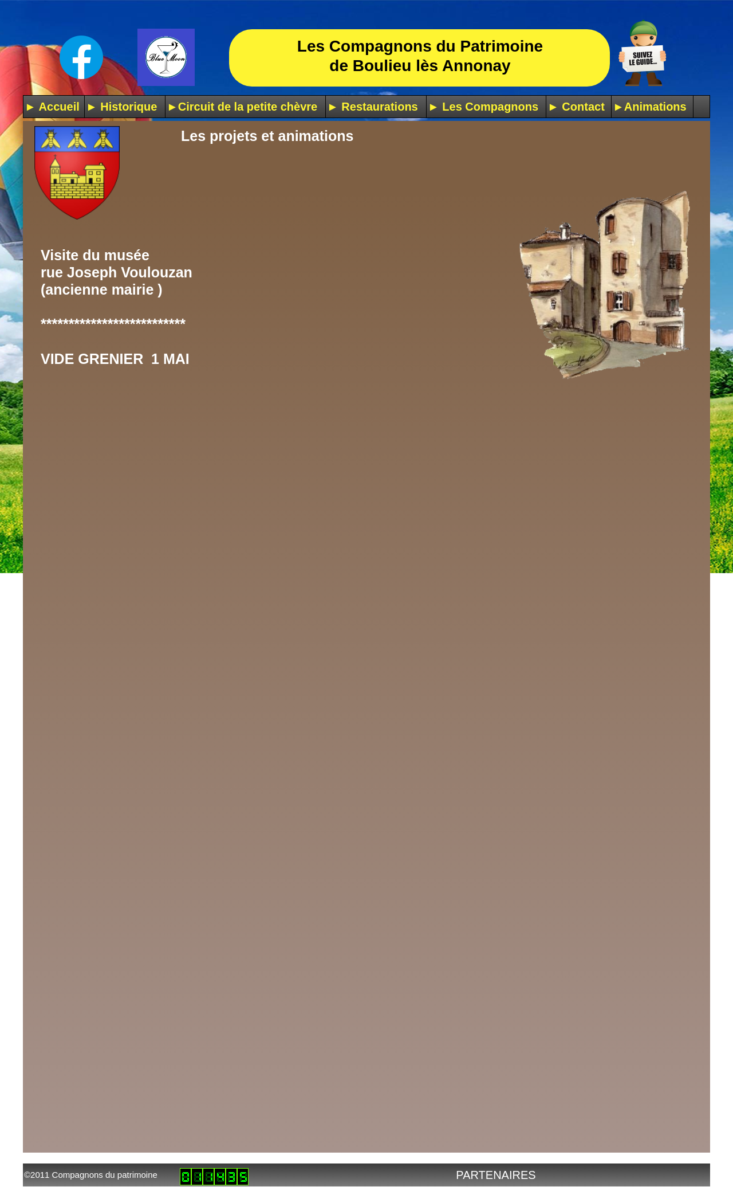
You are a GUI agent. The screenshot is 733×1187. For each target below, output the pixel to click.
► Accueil (52, 106)
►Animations (650, 106)
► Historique (121, 106)
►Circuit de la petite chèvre (242, 106)
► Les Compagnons (483, 106)
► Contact (576, 106)
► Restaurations (372, 106)
